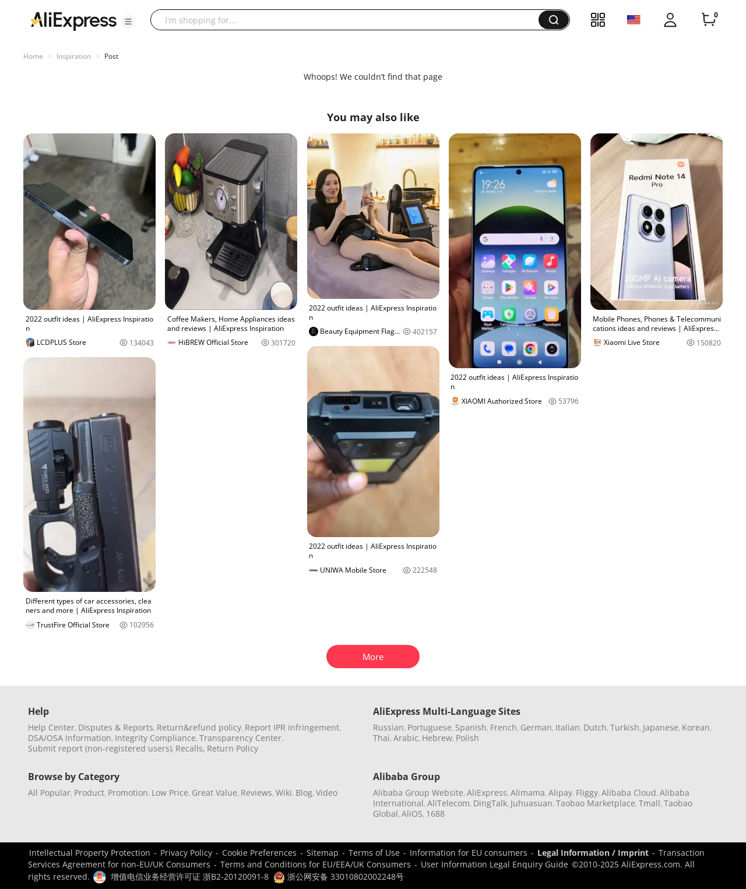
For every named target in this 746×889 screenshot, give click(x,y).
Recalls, (190, 748)
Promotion (128, 792)
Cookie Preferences (259, 852)
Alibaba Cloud (628, 792)
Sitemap (323, 852)
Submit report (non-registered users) (100, 748)
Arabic (405, 737)
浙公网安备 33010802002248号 (338, 876)
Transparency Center (240, 737)
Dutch (595, 727)
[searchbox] (349, 20)
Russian (388, 727)
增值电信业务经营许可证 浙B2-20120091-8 (190, 876)
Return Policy (232, 748)
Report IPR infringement (292, 727)
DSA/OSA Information (69, 737)
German (536, 727)
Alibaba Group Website (418, 792)
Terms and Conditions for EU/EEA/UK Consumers (315, 864)
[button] (128, 22)
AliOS (412, 813)
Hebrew (437, 737)
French (503, 727)
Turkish (624, 727)
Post (111, 56)
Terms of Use (374, 852)
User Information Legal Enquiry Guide (494, 864)
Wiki (284, 792)
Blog (303, 792)
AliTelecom (448, 803)
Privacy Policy (186, 852)
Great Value (214, 792)
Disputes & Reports (115, 727)
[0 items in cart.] (708, 19)
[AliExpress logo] (73, 20)
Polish (467, 737)
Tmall (649, 803)
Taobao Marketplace (595, 803)
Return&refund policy (199, 727)
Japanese (660, 727)
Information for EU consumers (468, 852)
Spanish (471, 727)
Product (89, 792)
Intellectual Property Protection (89, 852)
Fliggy (587, 792)
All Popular (49, 792)
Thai (381, 737)
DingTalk (490, 803)
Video (326, 792)
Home (33, 56)
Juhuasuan (532, 803)
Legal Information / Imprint (593, 852)
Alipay (560, 792)
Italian (567, 727)
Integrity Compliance (155, 737)
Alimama (528, 792)
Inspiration (74, 56)
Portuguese (429, 727)
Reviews (256, 792)
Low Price (170, 792)
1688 (435, 813)
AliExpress (487, 792)
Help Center (51, 727)
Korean (696, 727)
